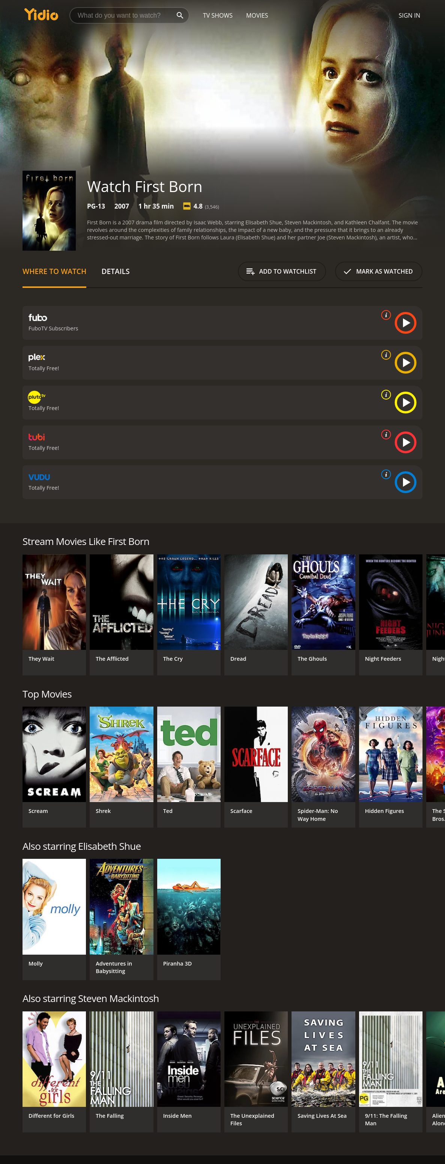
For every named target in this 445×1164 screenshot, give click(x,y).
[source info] (384, 315)
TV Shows (218, 15)
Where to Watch (54, 271)
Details (115, 271)
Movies (257, 15)
